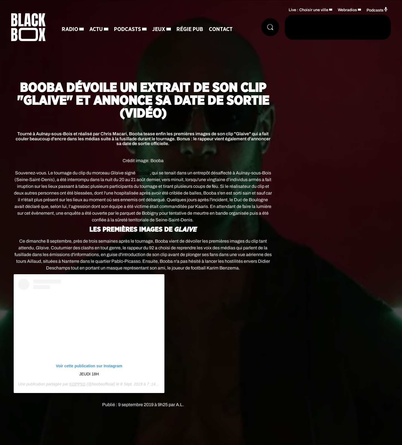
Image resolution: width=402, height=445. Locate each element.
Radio (70, 29)
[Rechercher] (270, 27)
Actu (96, 29)
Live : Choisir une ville (308, 10)
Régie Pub (189, 29)
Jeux (158, 29)
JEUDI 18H (89, 374)
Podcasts (127, 29)
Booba (143, 173)
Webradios (347, 10)
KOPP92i (78, 384)
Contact (221, 29)
